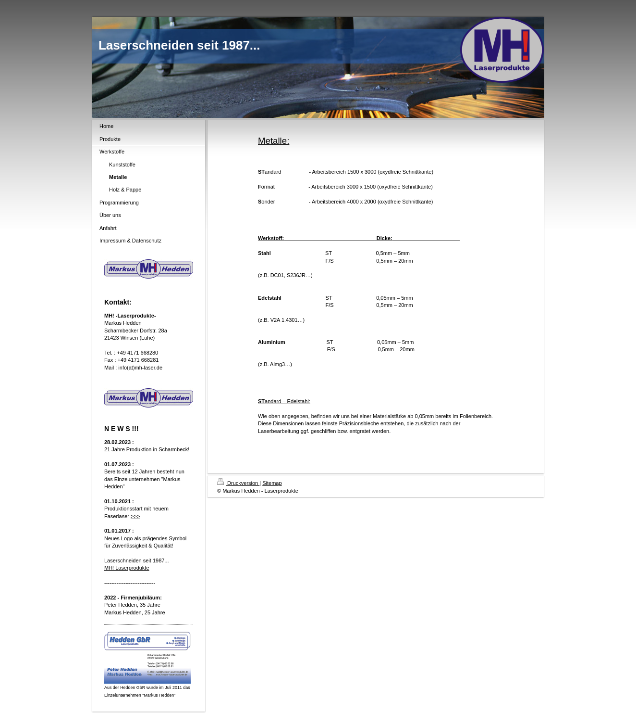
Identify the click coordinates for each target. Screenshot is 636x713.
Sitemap (271, 483)
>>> (135, 516)
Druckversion (238, 483)
